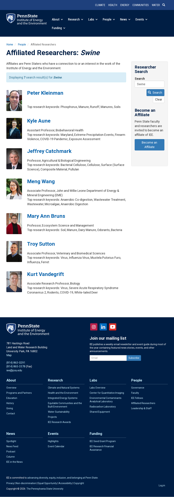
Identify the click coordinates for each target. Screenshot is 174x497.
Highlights (53, 441)
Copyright (79, 483)
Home (9, 44)
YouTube (112, 327)
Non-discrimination (26, 483)
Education (11, 398)
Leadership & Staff (141, 408)
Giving (9, 408)
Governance (137, 387)
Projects (52, 417)
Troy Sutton (41, 244)
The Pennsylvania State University (44, 488)
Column (10, 456)
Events (141, 19)
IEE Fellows (137, 398)
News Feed (12, 446)
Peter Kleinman (45, 93)
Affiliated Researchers (143, 403)
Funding (58, 28)
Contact (10, 413)
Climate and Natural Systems (64, 387)
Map (9, 355)
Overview (11, 387)
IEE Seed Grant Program (103, 441)
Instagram (93, 327)
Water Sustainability (59, 411)
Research (75, 19)
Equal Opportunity (47, 483)
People (109, 19)
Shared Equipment (100, 411)
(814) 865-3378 (15, 366)
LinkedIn (103, 327)
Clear (158, 99)
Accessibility (65, 483)
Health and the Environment (63, 392)
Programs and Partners (19, 392)
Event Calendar (56, 446)
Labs (93, 19)
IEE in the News (14, 462)
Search (140, 78)
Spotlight (11, 441)
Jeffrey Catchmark (49, 151)
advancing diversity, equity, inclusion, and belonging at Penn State (62, 477)
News (125, 19)
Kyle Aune (38, 121)
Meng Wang (41, 181)
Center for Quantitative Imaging (107, 392)
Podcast (10, 451)
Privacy (10, 483)
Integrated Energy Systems (62, 398)
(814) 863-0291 (15, 362)
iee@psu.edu (14, 370)
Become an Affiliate (149, 145)
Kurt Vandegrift (45, 274)
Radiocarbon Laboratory (103, 406)
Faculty (135, 392)
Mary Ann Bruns (46, 216)
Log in (162, 485)
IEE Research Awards (59, 422)
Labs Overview (97, 387)
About (57, 19)
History (10, 403)
